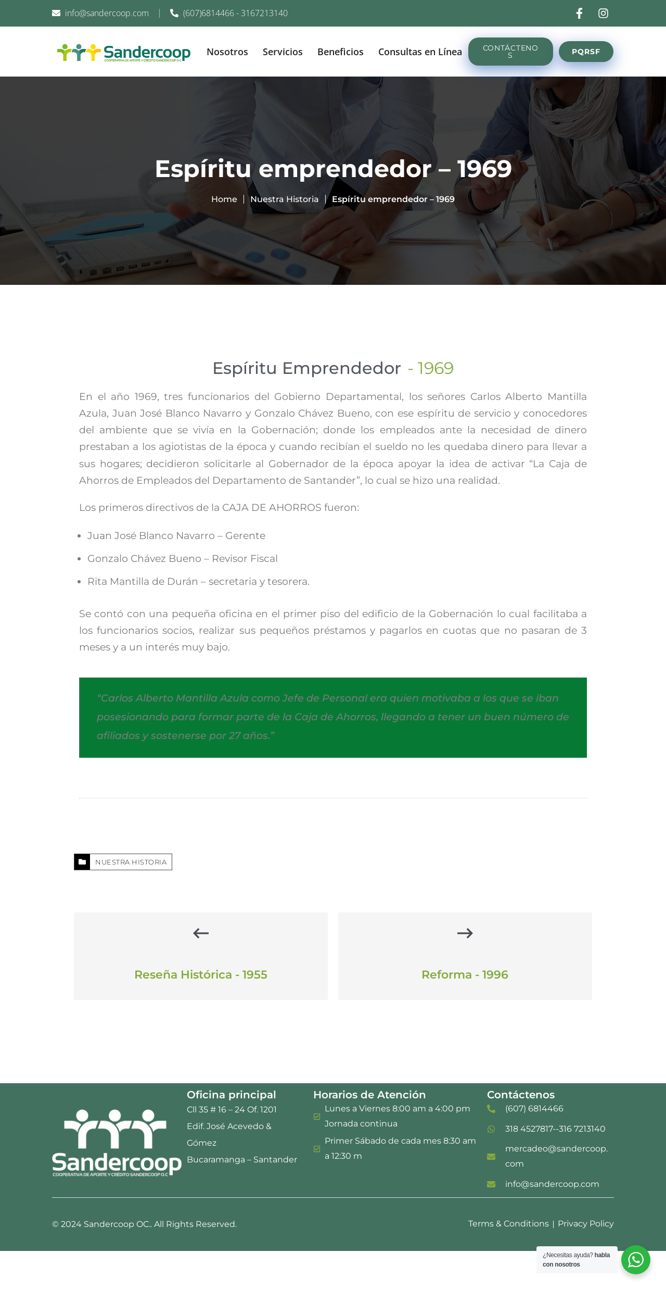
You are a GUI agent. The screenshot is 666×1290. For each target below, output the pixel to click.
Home (224, 199)
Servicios (283, 51)
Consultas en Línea (420, 51)
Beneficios (340, 51)
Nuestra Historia (284, 199)
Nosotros (227, 51)
